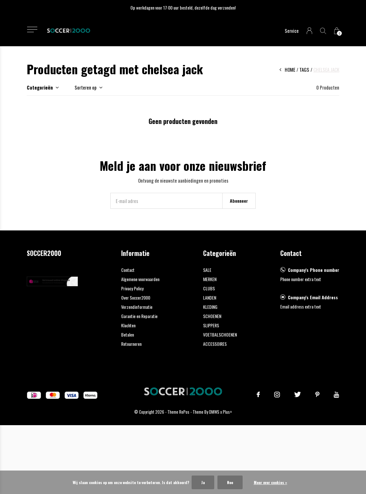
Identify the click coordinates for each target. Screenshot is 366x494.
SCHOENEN (212, 316)
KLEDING (210, 306)
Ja (203, 482)
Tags (304, 69)
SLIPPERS (211, 325)
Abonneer (239, 200)
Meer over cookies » (270, 482)
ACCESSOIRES (215, 343)
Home (290, 69)
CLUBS (209, 288)
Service (292, 30)
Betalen (127, 334)
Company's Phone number (313, 269)
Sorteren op (86, 87)
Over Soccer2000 (135, 297)
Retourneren (131, 343)
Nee (230, 482)
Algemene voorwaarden (140, 279)
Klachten (128, 325)
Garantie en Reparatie (139, 316)
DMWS (214, 412)
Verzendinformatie (136, 306)
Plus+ (227, 412)
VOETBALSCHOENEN (220, 334)
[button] (32, 29)
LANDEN (209, 297)
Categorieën (40, 87)
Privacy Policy (132, 288)
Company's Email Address (313, 297)
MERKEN (209, 279)
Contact (128, 269)
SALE (207, 269)
